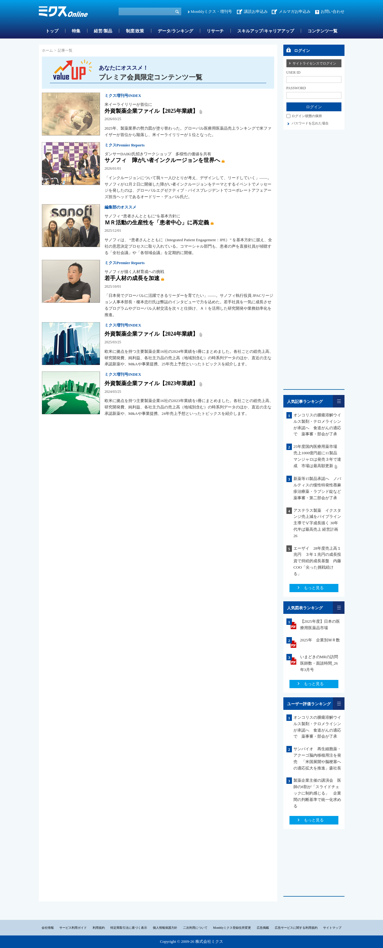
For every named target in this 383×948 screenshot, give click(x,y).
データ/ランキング (175, 31)
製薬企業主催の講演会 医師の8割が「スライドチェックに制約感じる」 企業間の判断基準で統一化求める (317, 793)
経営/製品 (103, 31)
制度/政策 (135, 31)
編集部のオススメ (120, 207)
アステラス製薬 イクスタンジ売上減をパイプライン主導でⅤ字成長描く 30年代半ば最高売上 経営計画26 (317, 523)
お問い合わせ (332, 11)
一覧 (338, 401)
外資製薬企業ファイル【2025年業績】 (151, 111)
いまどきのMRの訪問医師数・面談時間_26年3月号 (319, 663)
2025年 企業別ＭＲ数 (320, 640)
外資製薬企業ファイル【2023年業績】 (151, 383)
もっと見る (314, 587)
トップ (52, 31)
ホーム (47, 50)
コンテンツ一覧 (322, 31)
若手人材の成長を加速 (132, 278)
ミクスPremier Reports (125, 145)
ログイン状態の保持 (307, 116)
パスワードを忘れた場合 (310, 123)
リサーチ (215, 31)
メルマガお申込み (295, 11)
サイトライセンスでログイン (314, 63)
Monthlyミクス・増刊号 (211, 11)
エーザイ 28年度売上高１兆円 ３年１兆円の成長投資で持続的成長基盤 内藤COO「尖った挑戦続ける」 (317, 561)
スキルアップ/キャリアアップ (265, 31)
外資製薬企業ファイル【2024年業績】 (151, 334)
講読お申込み (256, 11)
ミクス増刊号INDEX (123, 95)
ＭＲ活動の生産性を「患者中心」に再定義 (157, 222)
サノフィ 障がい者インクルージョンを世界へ (162, 160)
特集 (76, 31)
